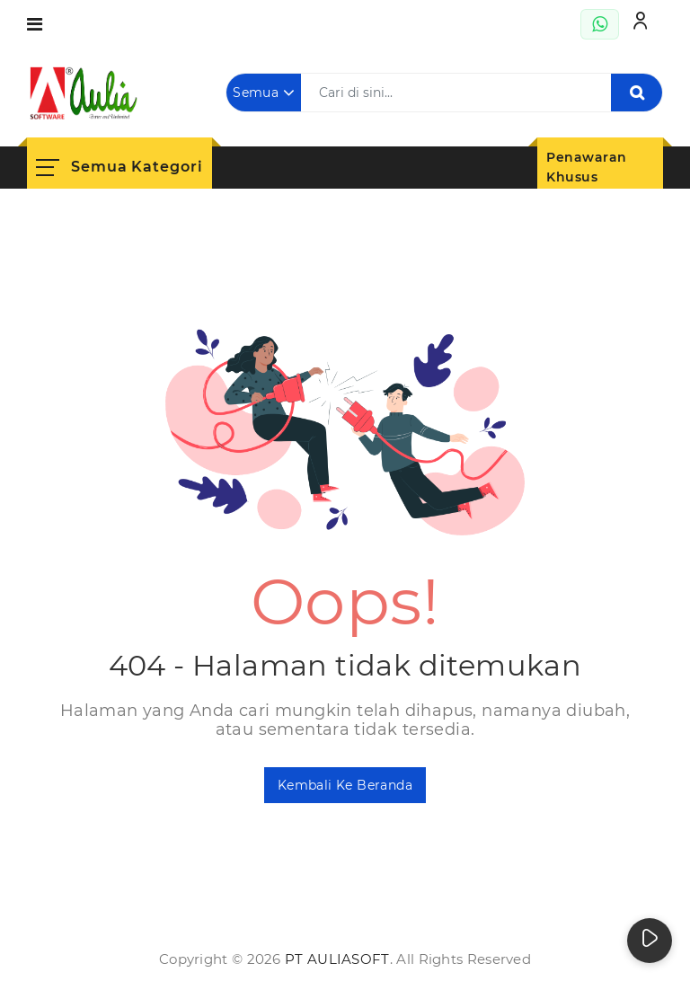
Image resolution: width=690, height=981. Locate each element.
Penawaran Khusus (586, 167)
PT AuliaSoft (337, 959)
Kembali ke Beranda (345, 785)
